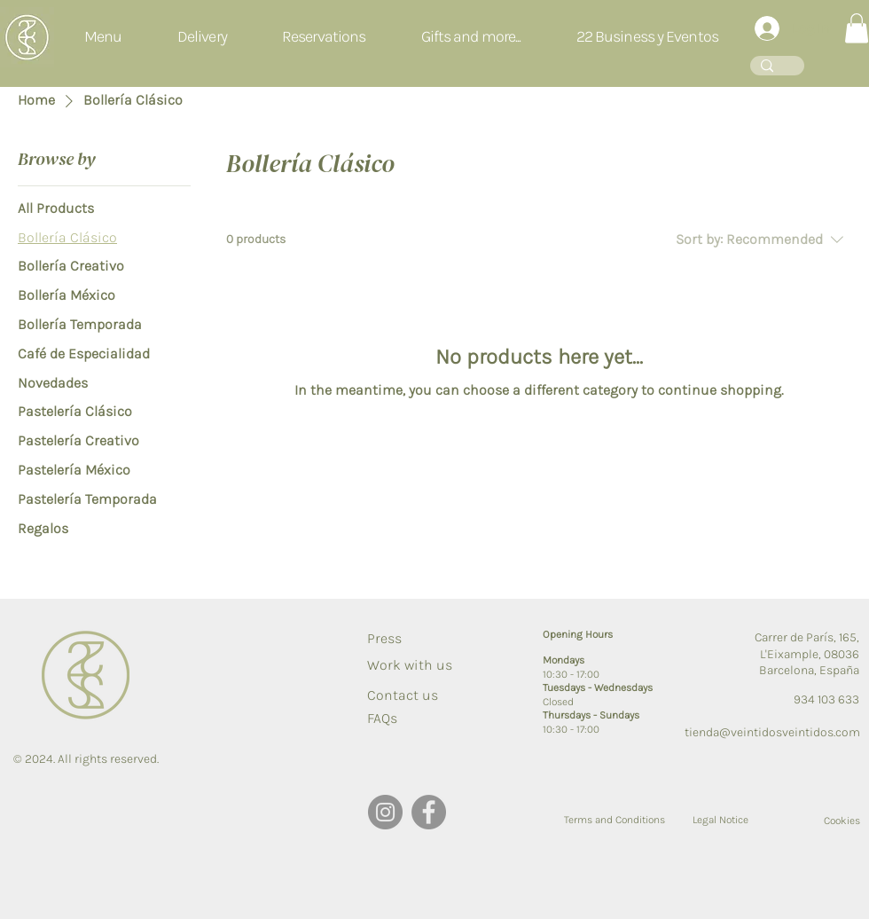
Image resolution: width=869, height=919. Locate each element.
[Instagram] (385, 812)
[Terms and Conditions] (614, 819)
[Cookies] (821, 820)
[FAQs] (398, 718)
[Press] (398, 638)
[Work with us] (409, 665)
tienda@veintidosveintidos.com (772, 732)
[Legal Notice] (721, 819)
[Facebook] (428, 812)
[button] (324, 37)
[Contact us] (402, 695)
